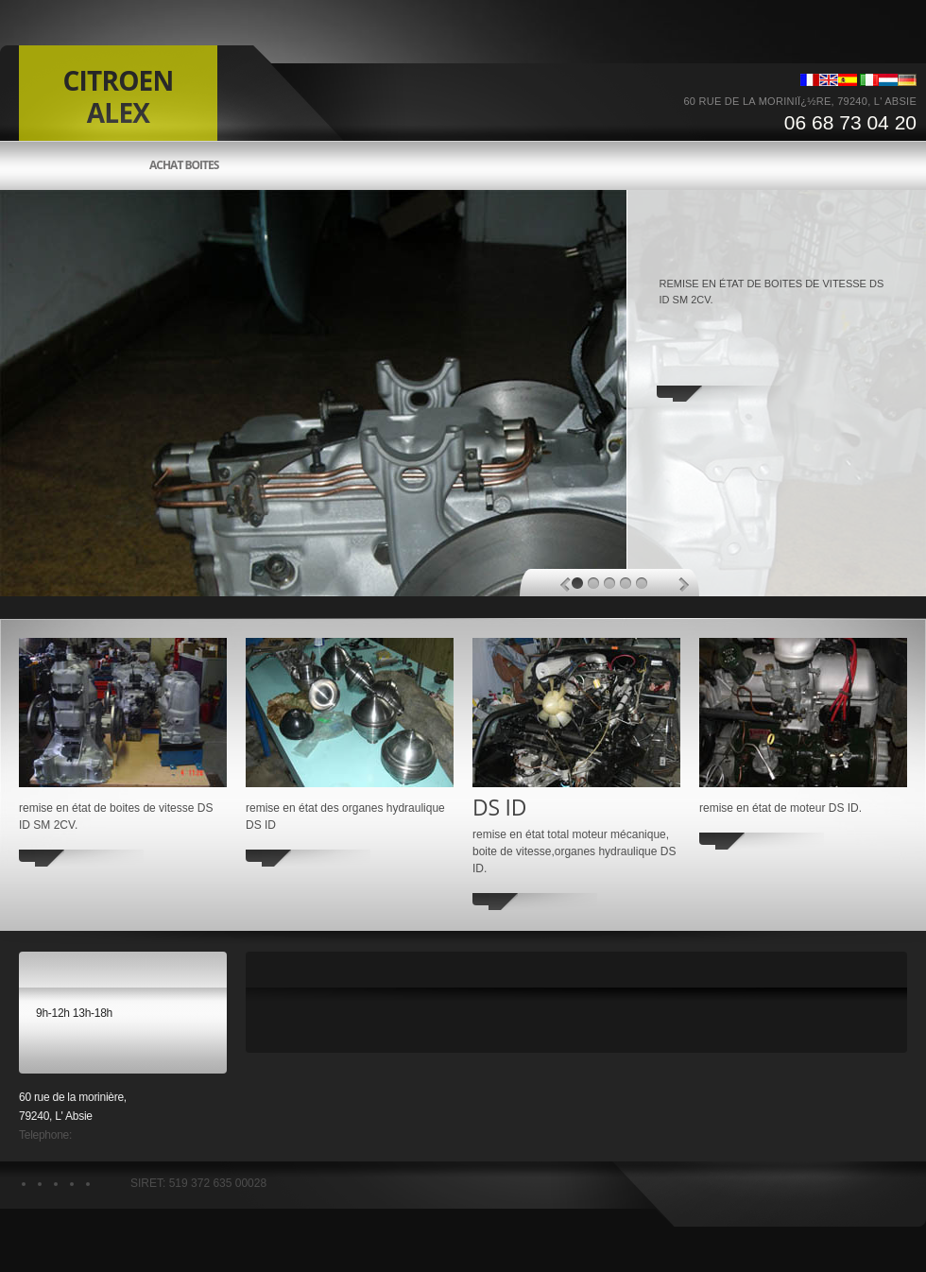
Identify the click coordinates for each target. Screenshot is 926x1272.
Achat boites (183, 165)
